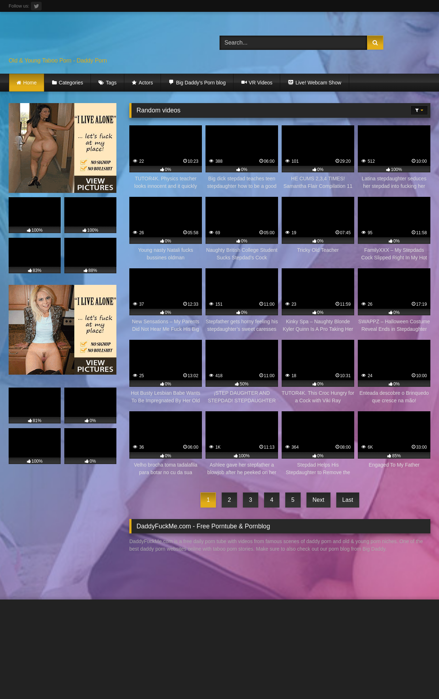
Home (30, 82)
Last (347, 500)
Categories (71, 82)
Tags (111, 82)
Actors (146, 82)
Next (318, 500)
